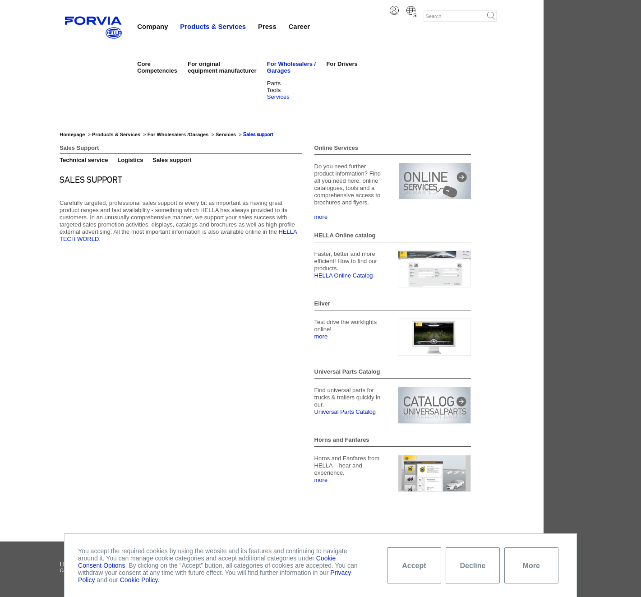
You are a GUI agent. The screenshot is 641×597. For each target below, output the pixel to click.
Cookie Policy (139, 579)
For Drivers (341, 63)
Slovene (410, 10)
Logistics (130, 160)
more (321, 216)
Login (394, 10)
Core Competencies (157, 67)
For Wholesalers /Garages (179, 134)
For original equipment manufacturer (222, 67)
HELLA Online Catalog (343, 275)
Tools (274, 90)
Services (278, 96)
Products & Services (213, 26)
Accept (414, 565)
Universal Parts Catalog (345, 411)
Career (299, 26)
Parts (274, 83)
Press (267, 26)
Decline (472, 565)
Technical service (84, 160)
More (531, 565)
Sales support (258, 134)
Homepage (72, 134)
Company (152, 26)
